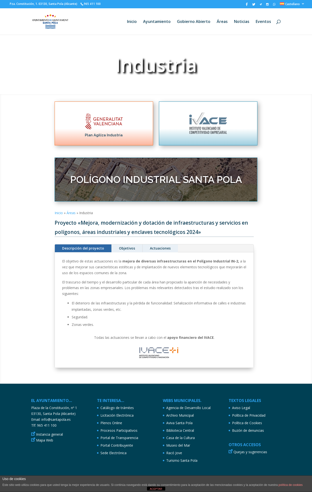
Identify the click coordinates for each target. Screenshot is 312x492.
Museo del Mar (178, 445)
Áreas (222, 22)
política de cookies (291, 485)
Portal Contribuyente (116, 445)
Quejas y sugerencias (250, 452)
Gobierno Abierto (193, 22)
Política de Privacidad (248, 415)
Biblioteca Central (180, 430)
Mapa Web (44, 440)
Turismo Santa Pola (181, 460)
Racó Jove (174, 453)
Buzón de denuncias (248, 430)
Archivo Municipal (180, 415)
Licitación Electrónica (117, 415)
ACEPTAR (156, 488)
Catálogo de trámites (117, 407)
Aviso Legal (241, 407)
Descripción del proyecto (83, 248)
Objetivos (127, 248)
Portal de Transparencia (119, 437)
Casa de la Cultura (180, 437)
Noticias (241, 22)
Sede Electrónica (113, 453)
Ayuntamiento (157, 22)
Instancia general (49, 434)
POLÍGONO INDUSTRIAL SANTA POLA (156, 179)
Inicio (132, 22)
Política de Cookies (247, 423)
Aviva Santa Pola (179, 423)
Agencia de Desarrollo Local (188, 407)
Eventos (263, 22)
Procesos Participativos (118, 430)
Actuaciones (160, 248)
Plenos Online (111, 423)
